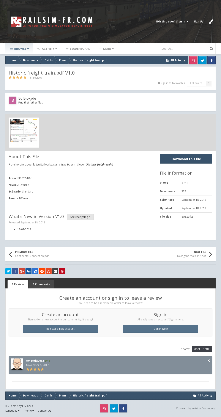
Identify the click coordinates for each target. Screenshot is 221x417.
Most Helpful (202, 349)
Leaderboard (79, 49)
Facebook (211, 60)
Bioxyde (29, 98)
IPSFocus (27, 406)
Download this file (186, 159)
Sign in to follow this (173, 83)
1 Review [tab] (18, 284)
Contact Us (44, 410)
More (108, 49)
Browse (21, 49)
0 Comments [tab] (41, 284)
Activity (49, 49)
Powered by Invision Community (196, 408)
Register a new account (60, 329)
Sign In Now (161, 329)
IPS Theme (11, 406)
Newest (185, 349)
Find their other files (30, 102)
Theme (28, 410)
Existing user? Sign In (172, 21)
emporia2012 (35, 361)
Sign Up (198, 21)
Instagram (193, 60)
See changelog (80, 217)
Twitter (202, 60)
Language (12, 410)
